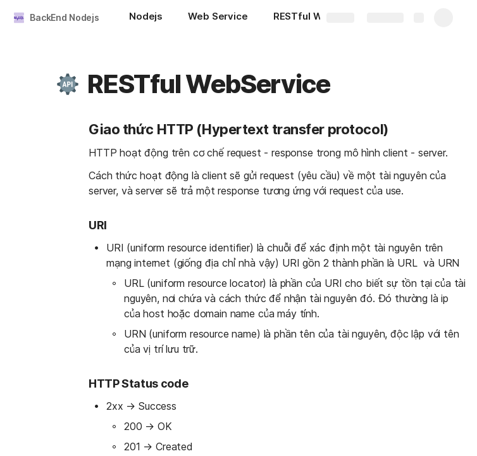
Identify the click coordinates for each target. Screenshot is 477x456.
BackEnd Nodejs (64, 17)
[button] (67, 84)
